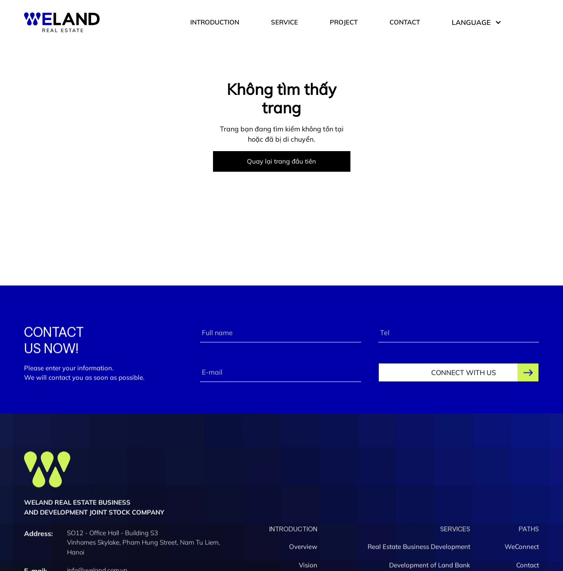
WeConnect (522, 548)
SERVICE (284, 22)
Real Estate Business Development (419, 548)
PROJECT (344, 22)
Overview (303, 548)
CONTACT (405, 22)
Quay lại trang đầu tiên (281, 161)
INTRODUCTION (214, 22)
